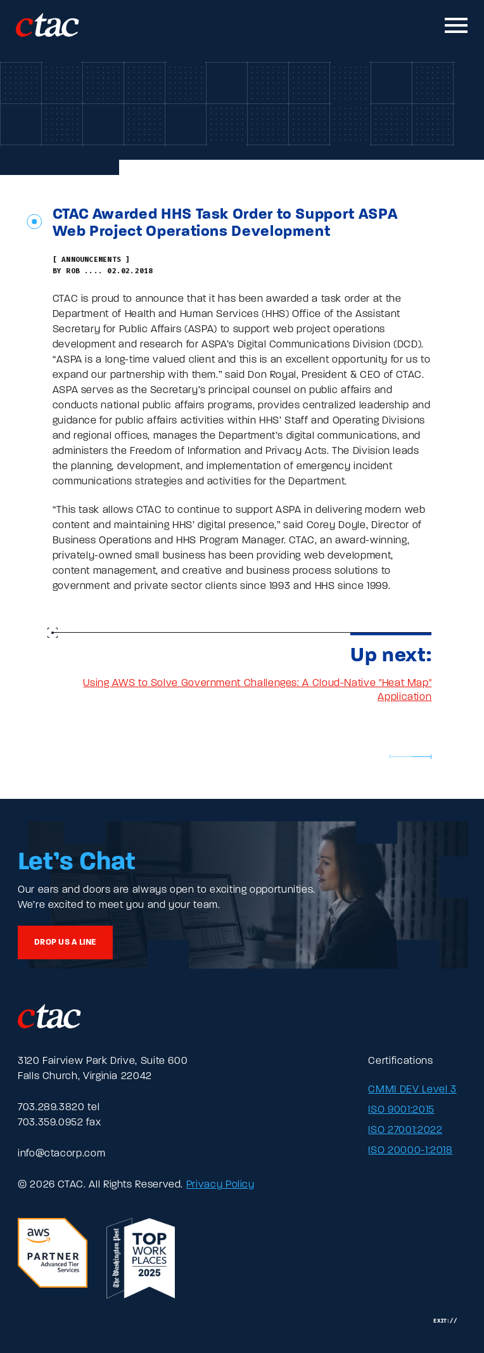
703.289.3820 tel (58, 1108)
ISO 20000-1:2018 (410, 1151)
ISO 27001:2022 (405, 1130)
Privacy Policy (220, 1185)
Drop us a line (65, 942)
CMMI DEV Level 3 (412, 1090)
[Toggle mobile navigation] (456, 25)
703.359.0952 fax (59, 1123)
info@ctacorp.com (61, 1154)
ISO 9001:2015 (401, 1110)
